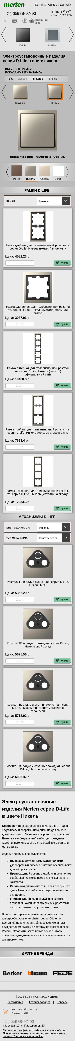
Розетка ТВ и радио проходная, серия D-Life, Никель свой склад (38, 645)
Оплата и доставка (59, 4)
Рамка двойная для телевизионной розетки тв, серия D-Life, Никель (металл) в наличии (37, 247)
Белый (58, 179)
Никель (55, 103)
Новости (62, 1002)
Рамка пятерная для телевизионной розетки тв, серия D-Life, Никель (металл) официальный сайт (38, 371)
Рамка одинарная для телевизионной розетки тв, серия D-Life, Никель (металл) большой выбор (38, 310)
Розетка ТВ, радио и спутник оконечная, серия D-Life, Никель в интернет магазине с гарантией (38, 708)
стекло (53, 78)
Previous (3, 34)
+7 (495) (20, 13)
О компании (15, 1002)
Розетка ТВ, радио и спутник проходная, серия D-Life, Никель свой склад (37, 767)
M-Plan (52, 45)
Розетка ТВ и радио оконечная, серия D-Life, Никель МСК (38, 583)
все (11, 78)
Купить (62, 262)
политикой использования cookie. (23, 1036)
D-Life (22, 45)
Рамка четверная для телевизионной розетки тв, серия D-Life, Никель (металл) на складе (37, 492)
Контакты (40, 4)
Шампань (20, 103)
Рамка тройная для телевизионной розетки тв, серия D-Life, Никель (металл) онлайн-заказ (38, 431)
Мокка (16, 179)
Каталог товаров (40, 1002)
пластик (38, 78)
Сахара (44, 179)
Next (71, 34)
